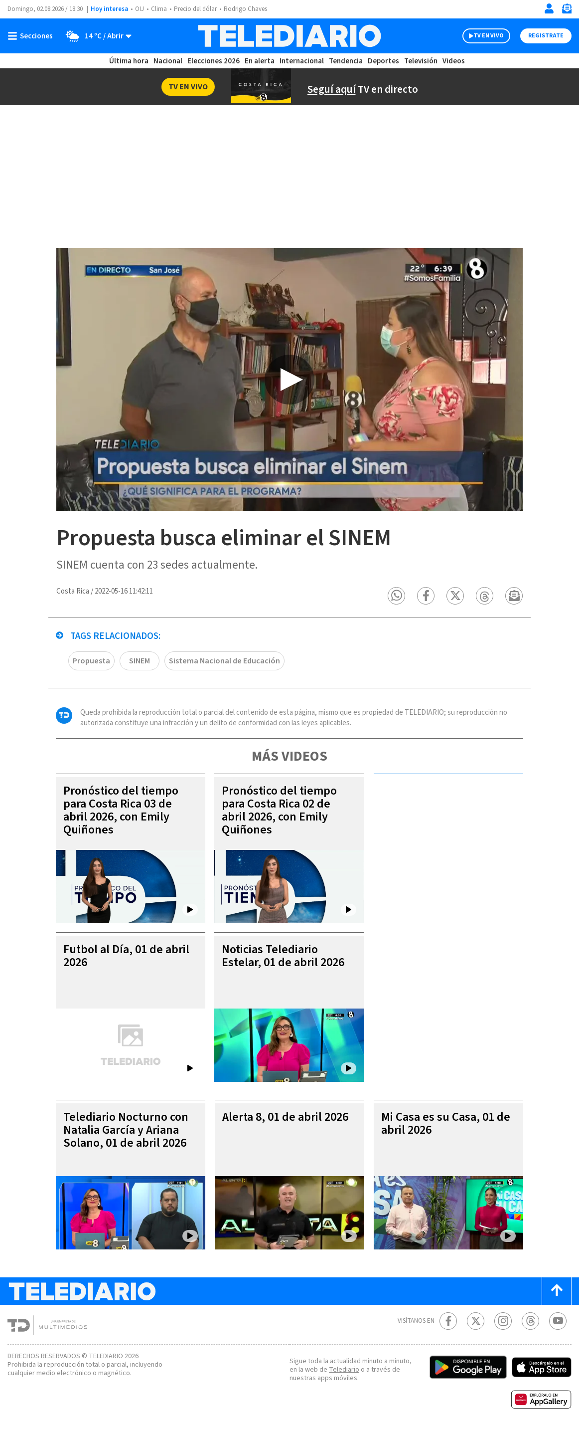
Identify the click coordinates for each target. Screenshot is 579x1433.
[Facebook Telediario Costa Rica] (448, 1321)
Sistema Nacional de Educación (224, 661)
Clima (159, 8)
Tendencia (346, 61)
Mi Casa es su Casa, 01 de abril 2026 (445, 1124)
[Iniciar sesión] (549, 8)
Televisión (420, 61)
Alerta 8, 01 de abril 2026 (285, 1117)
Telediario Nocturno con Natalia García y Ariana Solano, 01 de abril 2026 (125, 1130)
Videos (453, 61)
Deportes (383, 61)
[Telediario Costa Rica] (289, 35)
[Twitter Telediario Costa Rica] (475, 1321)
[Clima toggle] (95, 35)
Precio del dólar (195, 8)
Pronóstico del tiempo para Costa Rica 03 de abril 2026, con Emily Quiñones (120, 811)
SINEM (139, 661)
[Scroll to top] (557, 1291)
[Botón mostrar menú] (32, 36)
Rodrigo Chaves (245, 8)
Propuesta (91, 661)
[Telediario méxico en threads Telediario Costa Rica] (530, 1321)
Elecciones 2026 (213, 61)
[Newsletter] (567, 10)
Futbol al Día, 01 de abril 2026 (126, 956)
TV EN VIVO (488, 35)
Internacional (302, 61)
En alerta (260, 61)
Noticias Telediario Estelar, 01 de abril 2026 (283, 956)
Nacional (167, 61)
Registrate (546, 35)
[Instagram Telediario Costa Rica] (503, 1321)
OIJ (139, 8)
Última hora (128, 61)
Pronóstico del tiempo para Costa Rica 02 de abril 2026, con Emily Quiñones (279, 811)
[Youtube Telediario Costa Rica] (558, 1321)
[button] (397, 596)
